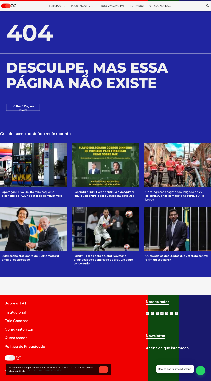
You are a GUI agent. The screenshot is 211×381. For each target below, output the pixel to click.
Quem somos (16, 338)
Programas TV (82, 6)
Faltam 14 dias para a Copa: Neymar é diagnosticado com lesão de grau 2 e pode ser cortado (103, 259)
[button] (207, 5)
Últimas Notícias (160, 6)
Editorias (57, 6)
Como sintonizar (19, 329)
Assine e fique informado (167, 348)
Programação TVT (112, 6)
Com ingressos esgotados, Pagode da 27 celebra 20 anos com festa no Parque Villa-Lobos (175, 196)
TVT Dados (137, 6)
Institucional (15, 312)
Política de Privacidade (25, 346)
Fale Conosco (17, 321)
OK (103, 369)
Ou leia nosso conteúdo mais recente (35, 134)
